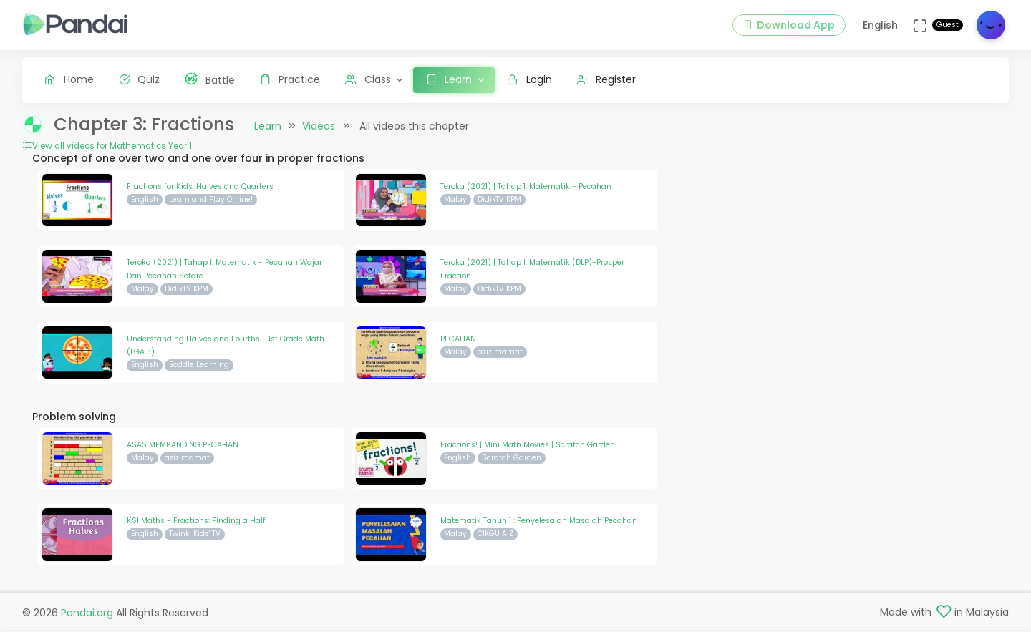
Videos (318, 128)
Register (606, 79)
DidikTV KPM (499, 201)
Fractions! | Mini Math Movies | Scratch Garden (527, 447)
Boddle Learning (199, 367)
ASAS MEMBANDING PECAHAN (182, 447)
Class (368, 79)
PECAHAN (458, 341)
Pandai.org (87, 615)
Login (529, 79)
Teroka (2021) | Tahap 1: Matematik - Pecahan (525, 188)
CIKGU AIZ (495, 536)
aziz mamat (500, 354)
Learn (267, 128)
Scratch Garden (511, 460)
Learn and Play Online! (211, 201)
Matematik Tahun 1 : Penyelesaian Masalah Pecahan (538, 522)
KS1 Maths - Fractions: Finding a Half (196, 522)
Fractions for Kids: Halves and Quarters (200, 188)
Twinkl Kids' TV (195, 536)
